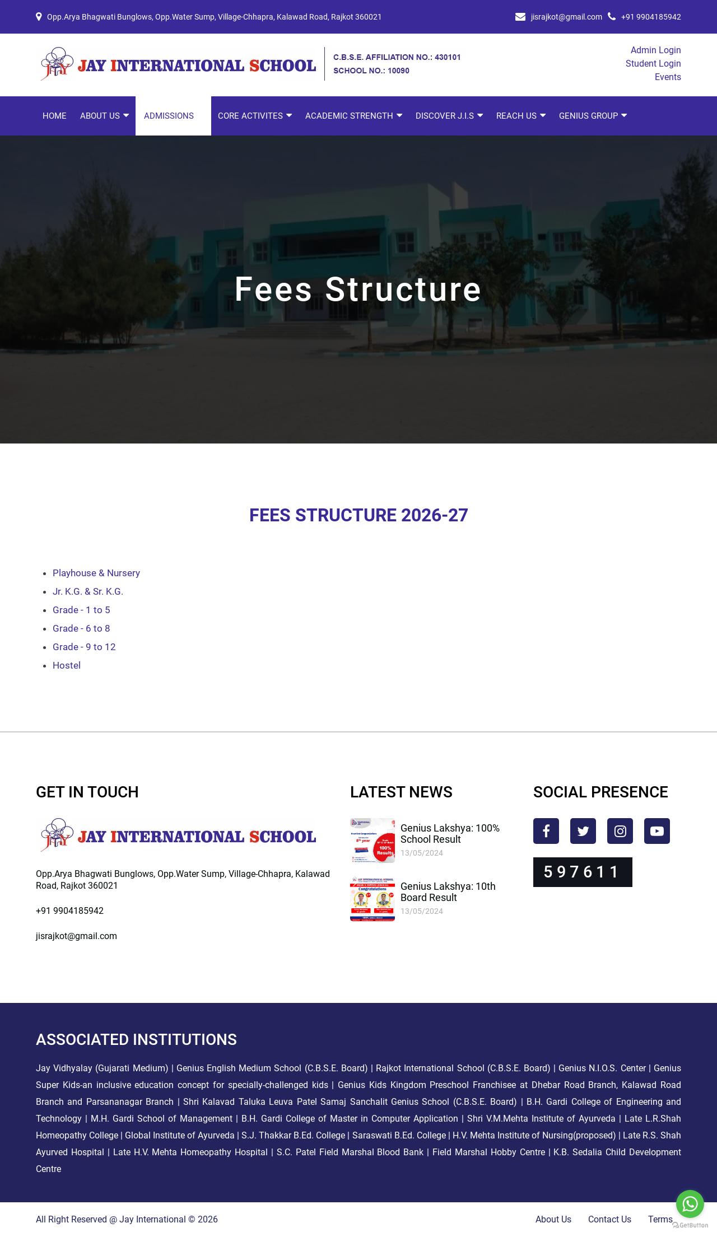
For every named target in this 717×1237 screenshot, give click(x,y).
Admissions (169, 116)
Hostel (67, 665)
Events (668, 77)
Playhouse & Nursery (96, 572)
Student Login (653, 63)
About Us (100, 116)
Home (55, 116)
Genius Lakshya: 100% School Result (450, 833)
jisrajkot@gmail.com (566, 16)
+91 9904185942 (651, 16)
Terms (660, 1219)
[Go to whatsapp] (690, 1204)
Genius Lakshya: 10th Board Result (448, 891)
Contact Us (609, 1219)
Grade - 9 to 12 (84, 646)
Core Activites (250, 116)
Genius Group (588, 116)
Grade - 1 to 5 (81, 609)
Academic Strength (349, 116)
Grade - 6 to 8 (81, 628)
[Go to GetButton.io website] (690, 1225)
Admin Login (656, 50)
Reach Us (516, 116)
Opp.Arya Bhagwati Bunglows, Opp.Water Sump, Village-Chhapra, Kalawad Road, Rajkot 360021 (214, 16)
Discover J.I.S (445, 116)
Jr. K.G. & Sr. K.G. (88, 591)
